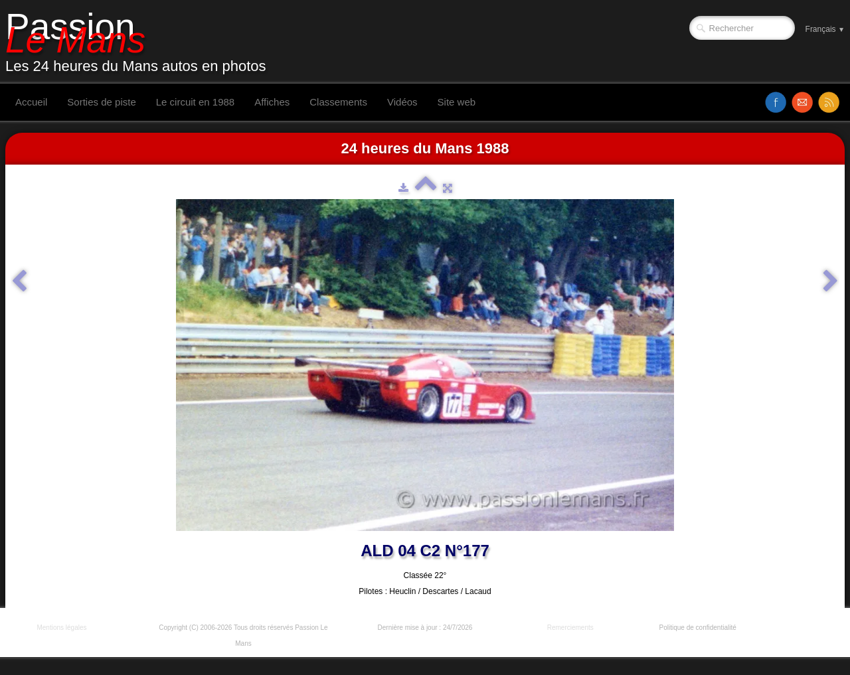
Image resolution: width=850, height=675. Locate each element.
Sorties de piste (101, 102)
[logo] (140, 41)
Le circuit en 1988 (195, 102)
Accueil (31, 102)
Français (825, 29)
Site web (457, 102)
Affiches (272, 102)
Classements (338, 102)
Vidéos (402, 102)
